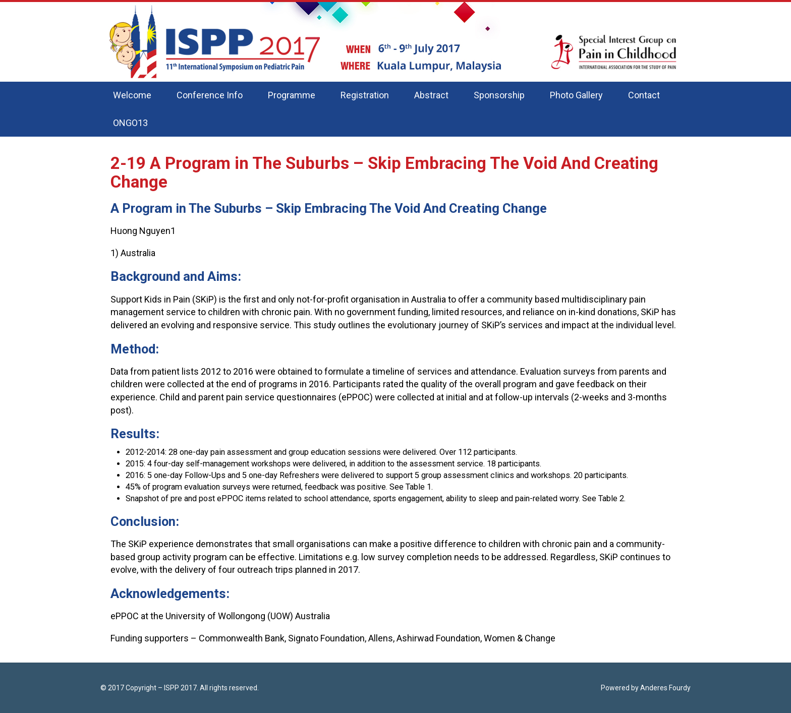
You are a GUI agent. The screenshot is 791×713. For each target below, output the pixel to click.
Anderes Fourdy (665, 688)
